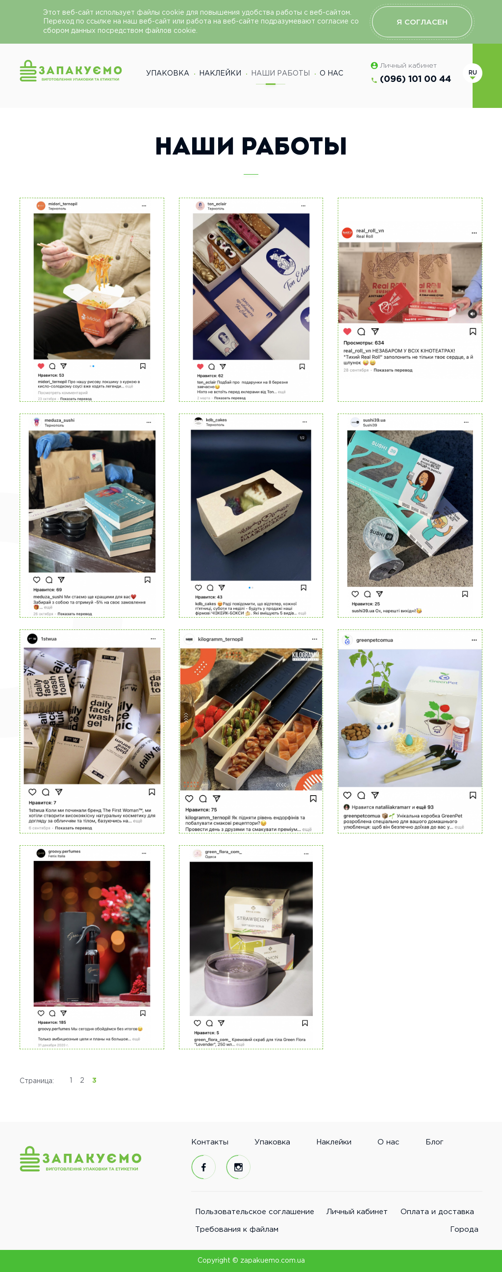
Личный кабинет (408, 66)
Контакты (209, 1142)
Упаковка (167, 74)
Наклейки (220, 74)
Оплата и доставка (437, 1212)
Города (464, 1229)
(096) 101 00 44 (415, 80)
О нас (331, 74)
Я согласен (422, 22)
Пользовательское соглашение (254, 1212)
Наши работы (280, 77)
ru (473, 73)
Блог (435, 1142)
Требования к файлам (236, 1229)
